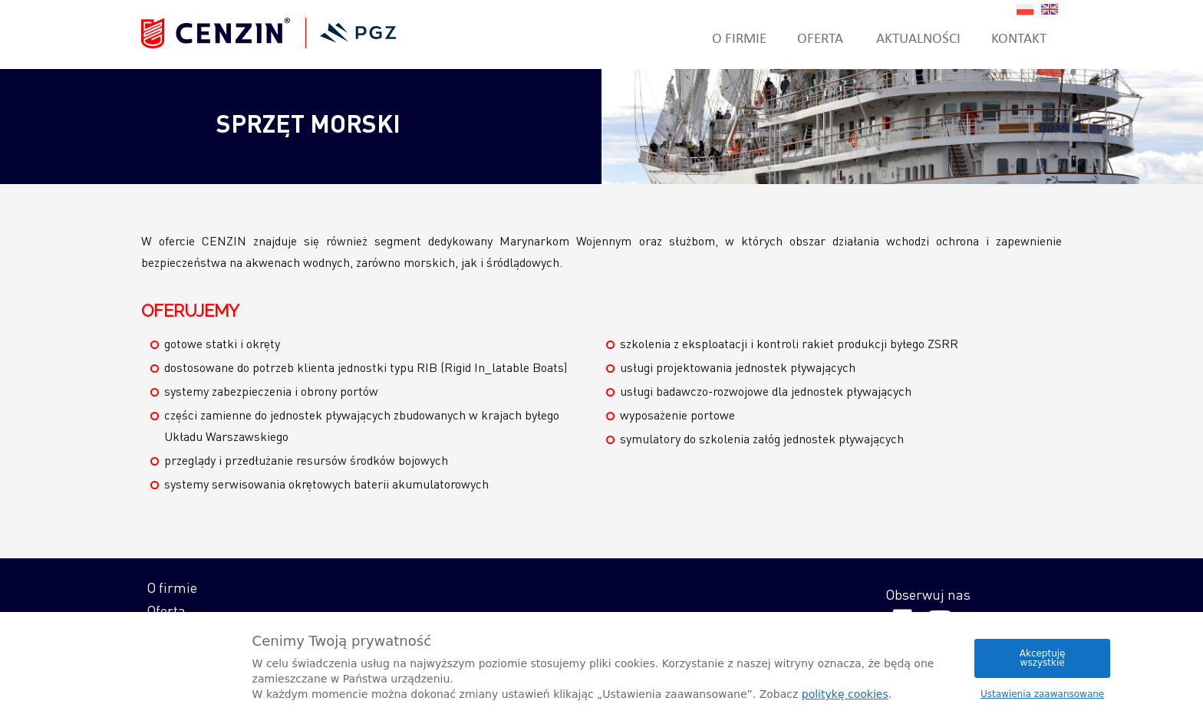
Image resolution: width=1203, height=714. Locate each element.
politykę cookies (845, 694)
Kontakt (1018, 37)
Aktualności (918, 37)
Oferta (820, 37)
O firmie (739, 37)
